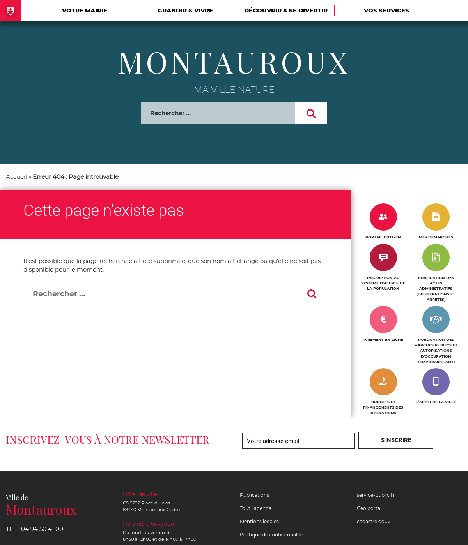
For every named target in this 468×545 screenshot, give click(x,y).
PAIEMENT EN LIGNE (383, 339)
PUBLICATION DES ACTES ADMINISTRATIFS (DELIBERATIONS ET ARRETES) (436, 288)
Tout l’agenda (255, 508)
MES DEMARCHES (436, 237)
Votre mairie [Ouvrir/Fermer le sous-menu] (84, 10)
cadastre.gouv (373, 521)
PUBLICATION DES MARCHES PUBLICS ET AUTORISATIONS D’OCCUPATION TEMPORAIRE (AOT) (435, 350)
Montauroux (234, 61)
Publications (254, 495)
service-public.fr (376, 495)
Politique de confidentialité (271, 535)
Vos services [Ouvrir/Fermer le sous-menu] (386, 10)
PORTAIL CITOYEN (383, 237)
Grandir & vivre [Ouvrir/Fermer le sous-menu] (185, 10)
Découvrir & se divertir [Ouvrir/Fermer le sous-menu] (286, 10)
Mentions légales (259, 521)
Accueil (16, 176)
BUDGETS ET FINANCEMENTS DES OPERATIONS (383, 407)
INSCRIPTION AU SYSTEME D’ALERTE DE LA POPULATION (383, 283)
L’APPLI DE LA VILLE (436, 402)
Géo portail (370, 508)
